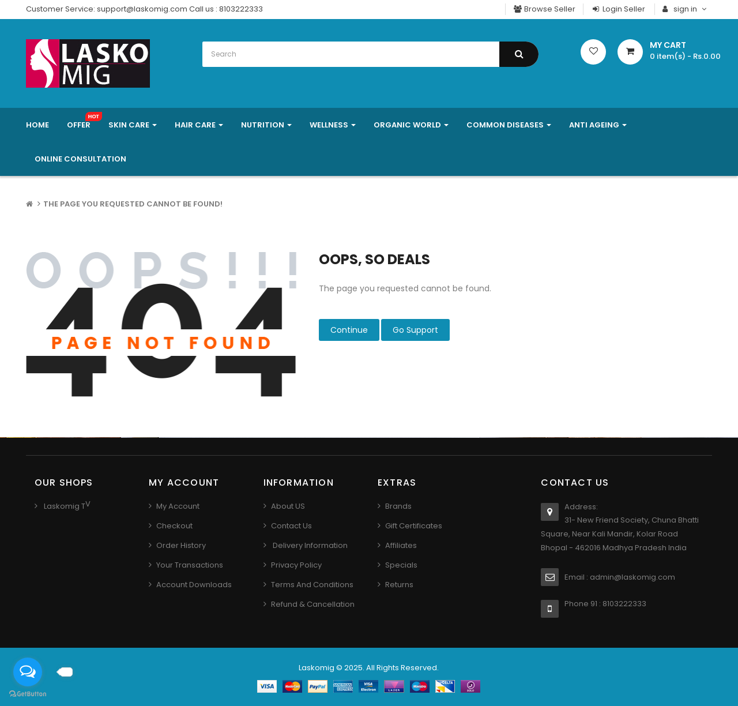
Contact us (291, 525)
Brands (398, 506)
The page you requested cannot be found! (133, 203)
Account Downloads (194, 584)
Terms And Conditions (312, 584)
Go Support (415, 330)
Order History (181, 545)
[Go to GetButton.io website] (27, 694)
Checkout (174, 525)
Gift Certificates (413, 525)
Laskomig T (63, 506)
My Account (177, 506)
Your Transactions (189, 564)
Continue (349, 330)
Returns (399, 584)
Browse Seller (544, 8)
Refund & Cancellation (313, 604)
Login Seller (618, 8)
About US (288, 506)
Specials (401, 564)
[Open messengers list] (27, 672)
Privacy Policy (296, 564)
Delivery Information (309, 545)
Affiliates (401, 545)
